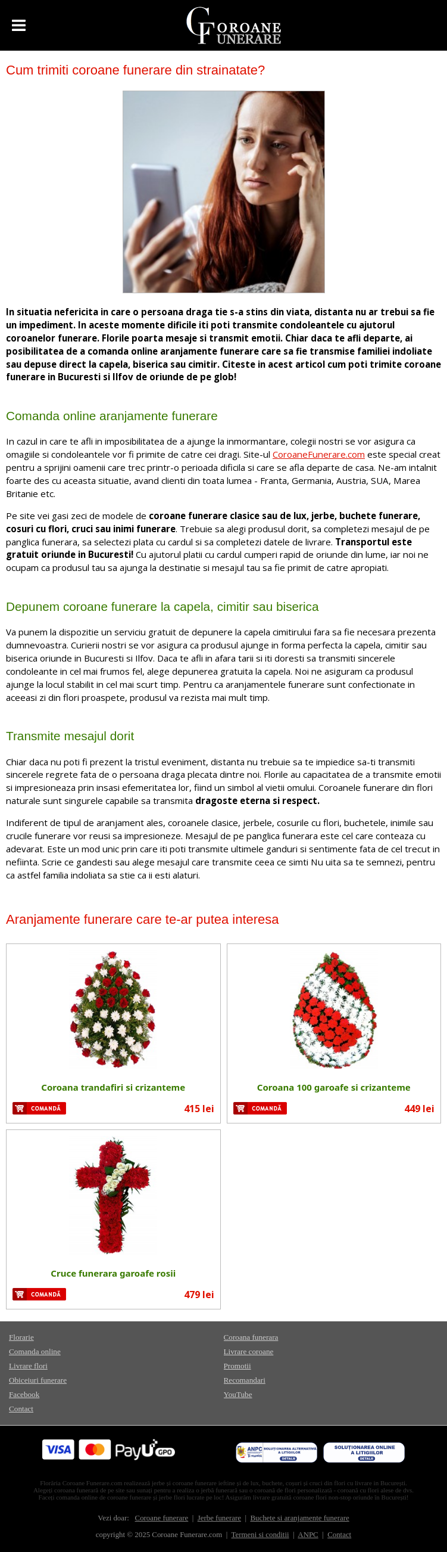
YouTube (238, 1394)
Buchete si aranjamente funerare (299, 1518)
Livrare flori (28, 1365)
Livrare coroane (249, 1351)
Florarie (21, 1337)
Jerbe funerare (219, 1518)
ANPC (308, 1535)
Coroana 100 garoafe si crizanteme (334, 1087)
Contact (21, 1408)
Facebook (24, 1394)
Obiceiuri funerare (38, 1380)
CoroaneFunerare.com (319, 454)
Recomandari (244, 1380)
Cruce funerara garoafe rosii (113, 1273)
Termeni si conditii (260, 1535)
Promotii (237, 1365)
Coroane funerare (162, 1518)
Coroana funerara (251, 1337)
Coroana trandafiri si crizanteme (113, 1087)
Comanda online (35, 1351)
